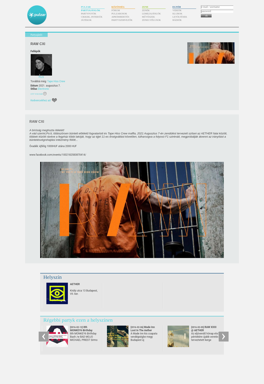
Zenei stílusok (151, 20)
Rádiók (177, 20)
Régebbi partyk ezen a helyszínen (78, 320)
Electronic (43, 88)
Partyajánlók (90, 10)
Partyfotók (88, 13)
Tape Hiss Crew (56, 81)
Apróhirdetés (120, 16)
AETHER (75, 284)
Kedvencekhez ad (40, 100)
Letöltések (179, 16)
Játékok (86, 20)
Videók (177, 10)
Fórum (115, 10)
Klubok (177, 13)
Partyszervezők (122, 20)
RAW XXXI (204, 329)
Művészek (148, 16)
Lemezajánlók (151, 13)
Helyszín (52, 277)
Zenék (146, 10)
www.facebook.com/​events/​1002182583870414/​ (57, 154)
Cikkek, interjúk (91, 16)
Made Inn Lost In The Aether (143, 330)
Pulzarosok (119, 13)
